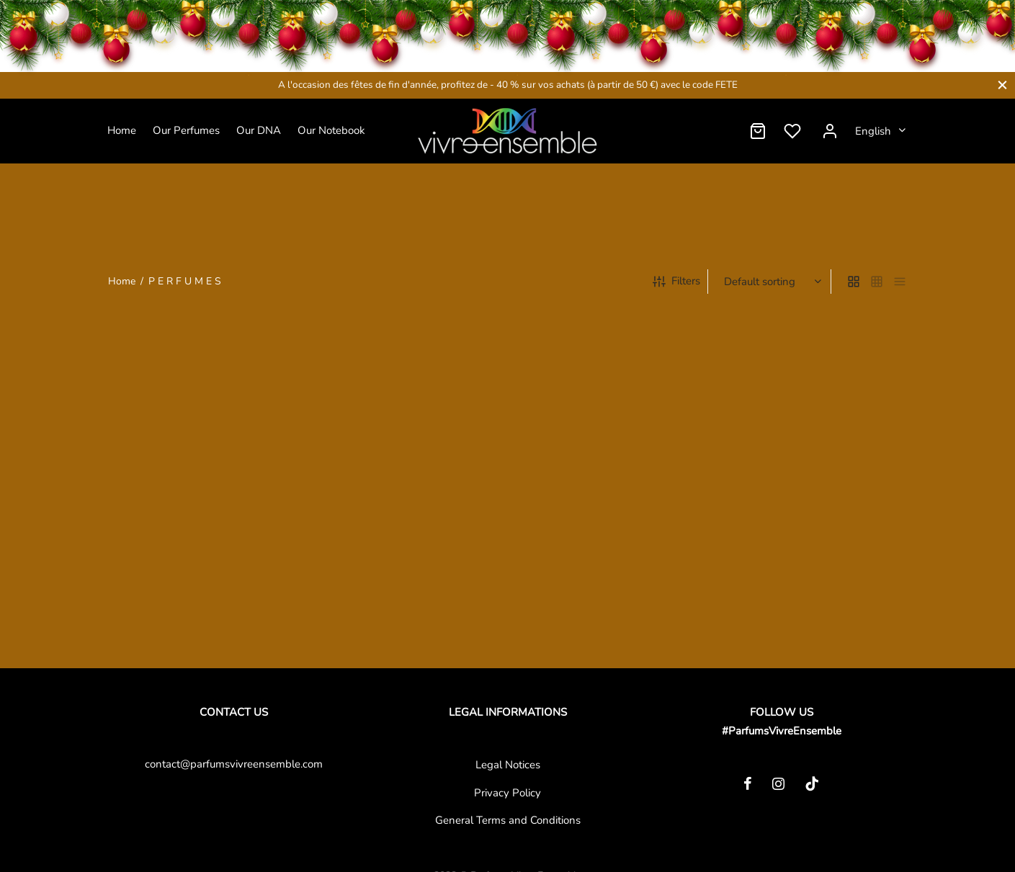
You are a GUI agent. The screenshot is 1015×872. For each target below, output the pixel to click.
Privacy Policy (507, 793)
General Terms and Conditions (508, 820)
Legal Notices (507, 765)
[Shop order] (771, 284)
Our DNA (258, 130)
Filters (676, 284)
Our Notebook (331, 130)
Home (121, 130)
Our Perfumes (186, 130)
